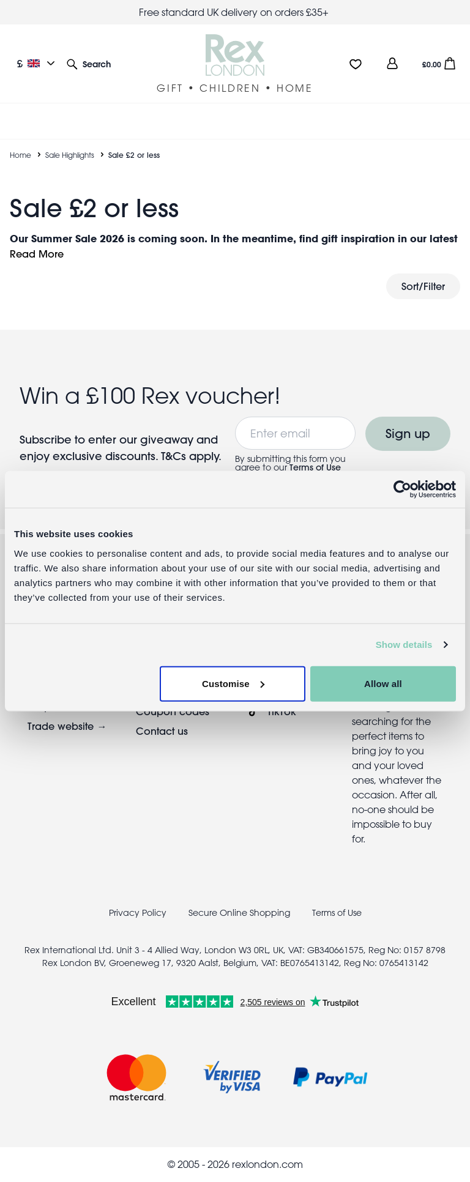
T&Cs (175, 456)
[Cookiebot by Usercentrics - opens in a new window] (402, 489)
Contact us (162, 730)
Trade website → (67, 725)
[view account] (392, 63)
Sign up (408, 433)
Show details (404, 644)
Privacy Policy (137, 912)
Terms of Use (315, 467)
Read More (37, 253)
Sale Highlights (69, 155)
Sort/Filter (423, 286)
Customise (233, 683)
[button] (89, 63)
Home (20, 155)
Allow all (383, 683)
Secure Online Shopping (240, 912)
